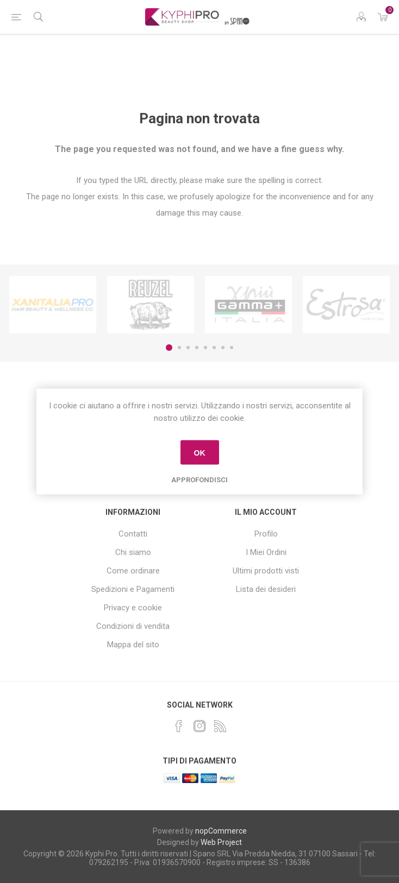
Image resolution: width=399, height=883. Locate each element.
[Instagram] (199, 726)
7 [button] (223, 347)
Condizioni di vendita (133, 626)
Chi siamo (133, 552)
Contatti (133, 534)
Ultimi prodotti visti (266, 571)
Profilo (266, 534)
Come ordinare (133, 571)
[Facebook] (179, 726)
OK (199, 452)
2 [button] (179, 347)
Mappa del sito (133, 644)
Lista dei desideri (266, 589)
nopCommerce (221, 831)
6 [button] (214, 347)
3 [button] (188, 347)
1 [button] (169, 347)
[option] (53, 304)
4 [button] (196, 347)
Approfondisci (199, 480)
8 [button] (231, 347)
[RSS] (220, 726)
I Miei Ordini (266, 552)
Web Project (221, 842)
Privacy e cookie (133, 608)
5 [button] (205, 347)
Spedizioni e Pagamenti (132, 589)
